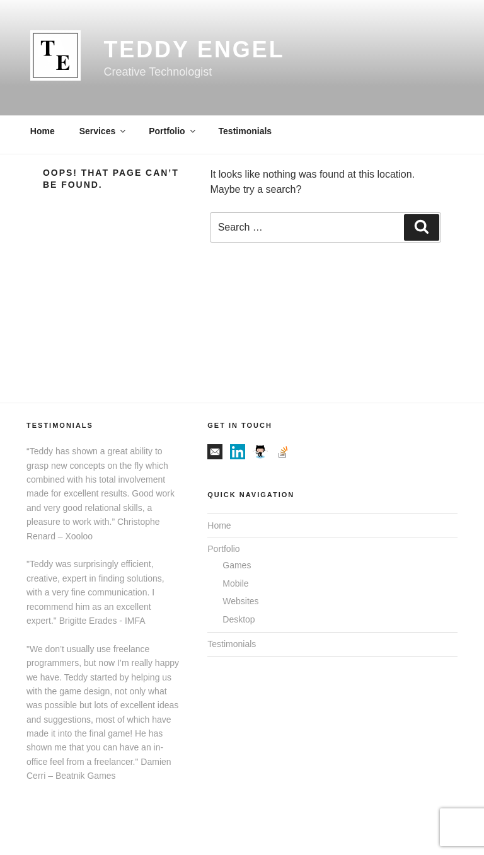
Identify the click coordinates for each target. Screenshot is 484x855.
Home (42, 131)
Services (103, 131)
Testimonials (245, 131)
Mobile (235, 583)
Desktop (238, 619)
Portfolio (173, 131)
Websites (240, 601)
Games (236, 565)
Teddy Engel (193, 49)
